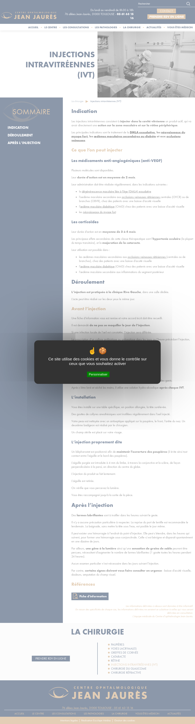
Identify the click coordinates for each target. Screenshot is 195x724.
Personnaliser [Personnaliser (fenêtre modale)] (98, 374)
